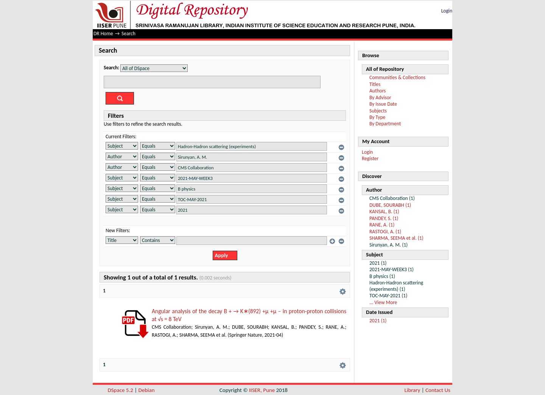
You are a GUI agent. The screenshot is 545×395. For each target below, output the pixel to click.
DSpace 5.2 (120, 390)
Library (412, 390)
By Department (385, 123)
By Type (377, 117)
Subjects (378, 111)
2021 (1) (377, 320)
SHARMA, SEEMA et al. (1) (396, 238)
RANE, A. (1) (381, 225)
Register (370, 158)
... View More (383, 302)
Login (446, 11)
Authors (377, 90)
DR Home (103, 33)
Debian (147, 390)
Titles (374, 84)
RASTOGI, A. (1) (385, 231)
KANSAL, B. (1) (384, 211)
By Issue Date (383, 104)
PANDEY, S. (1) (383, 218)
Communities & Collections (397, 77)
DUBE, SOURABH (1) (390, 205)
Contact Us (437, 390)
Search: (111, 67)
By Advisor (380, 97)
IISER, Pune (262, 390)
